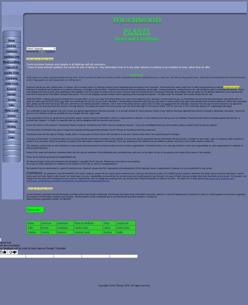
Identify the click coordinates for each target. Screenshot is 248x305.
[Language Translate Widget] (41, 48)
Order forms (123, 227)
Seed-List (46, 223)
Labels (107, 227)
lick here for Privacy (40, 189)
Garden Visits (81, 227)
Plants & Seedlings (84, 223)
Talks (30, 227)
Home (30, 223)
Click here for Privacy (39, 59)
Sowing (45, 227)
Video (107, 223)
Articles (45, 232)
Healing (108, 232)
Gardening (62, 227)
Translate (47, 51)
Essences (61, 232)
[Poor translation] (13, 252)
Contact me (122, 223)
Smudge (32, 232)
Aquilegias (62, 223)
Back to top (33, 209)
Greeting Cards (82, 232)
